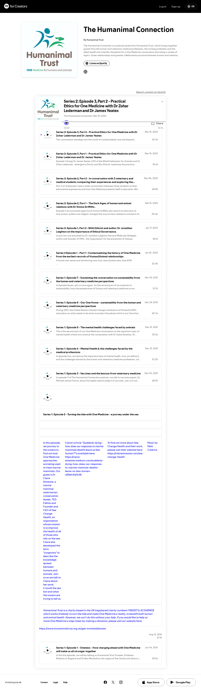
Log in (162, 6)
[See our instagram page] (121, 682)
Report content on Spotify (151, 92)
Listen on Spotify (96, 63)
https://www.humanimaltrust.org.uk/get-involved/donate (72, 628)
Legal (55, 682)
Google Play (180, 682)
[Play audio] (162, 101)
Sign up (175, 6)
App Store (150, 682)
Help (65, 682)
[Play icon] (66, 122)
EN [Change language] (191, 6)
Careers (44, 682)
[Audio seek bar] (113, 121)
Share (157, 123)
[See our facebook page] (105, 682)
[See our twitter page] (113, 682)
